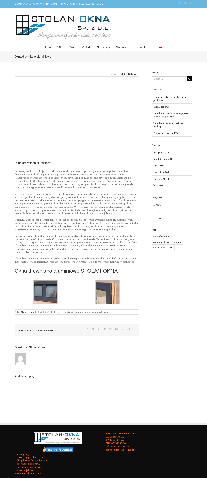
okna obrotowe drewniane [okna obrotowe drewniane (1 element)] (167, 242)
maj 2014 (158, 165)
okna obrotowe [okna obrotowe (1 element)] (161, 236)
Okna (58, 312)
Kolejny (132, 74)
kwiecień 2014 (161, 172)
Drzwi (157, 204)
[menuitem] (153, 47)
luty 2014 (158, 185)
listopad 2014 (161, 152)
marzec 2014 (161, 178)
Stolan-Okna (27, 312)
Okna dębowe (161, 106)
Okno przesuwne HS (165, 133)
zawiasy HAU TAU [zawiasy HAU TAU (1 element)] (163, 247)
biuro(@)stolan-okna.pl (91, 4)
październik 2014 (163, 159)
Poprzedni (119, 74)
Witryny (158, 218)
